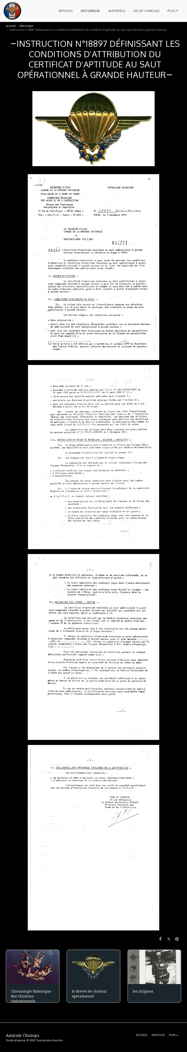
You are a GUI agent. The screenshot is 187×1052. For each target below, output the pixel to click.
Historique (26, 26)
